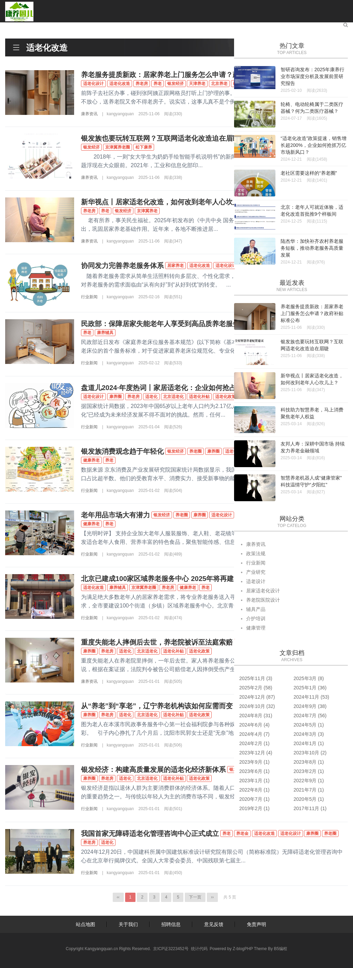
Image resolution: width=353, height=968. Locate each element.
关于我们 (128, 924)
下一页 (195, 897)
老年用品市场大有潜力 (115, 515)
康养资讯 (50, 26)
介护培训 (255, 618)
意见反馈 (213, 924)
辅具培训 (147, 26)
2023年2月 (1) (309, 771)
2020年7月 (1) (254, 799)
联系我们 (320, 26)
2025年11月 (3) (255, 678)
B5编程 (281, 948)
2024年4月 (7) (254, 734)
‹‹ (118, 897)
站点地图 (85, 924)
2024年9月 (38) (310, 706)
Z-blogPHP (243, 948)
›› (212, 897)
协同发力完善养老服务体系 (122, 265)
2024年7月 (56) (310, 715)
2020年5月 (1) (309, 799)
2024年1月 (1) (309, 743)
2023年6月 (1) (254, 771)
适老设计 (114, 26)
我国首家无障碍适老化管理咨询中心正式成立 (150, 833)
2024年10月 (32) (257, 706)
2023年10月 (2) (310, 752)
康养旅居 (212, 26)
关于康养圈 (285, 26)
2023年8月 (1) (309, 762)
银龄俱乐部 (247, 26)
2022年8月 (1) (254, 790)
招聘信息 (171, 924)
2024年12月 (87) (257, 697)
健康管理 (179, 26)
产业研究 (82, 26)
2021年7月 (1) (309, 790)
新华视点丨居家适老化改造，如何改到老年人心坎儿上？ (167, 202)
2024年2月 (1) (254, 743)
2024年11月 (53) (312, 697)
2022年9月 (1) (309, 780)
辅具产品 (255, 609)
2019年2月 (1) (254, 808)
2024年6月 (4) (254, 725)
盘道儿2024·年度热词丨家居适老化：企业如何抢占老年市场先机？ (182, 387)
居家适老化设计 (263, 590)
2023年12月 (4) (255, 752)
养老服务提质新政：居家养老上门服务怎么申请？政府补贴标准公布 (184, 74)
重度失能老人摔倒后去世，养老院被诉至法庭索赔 (157, 642)
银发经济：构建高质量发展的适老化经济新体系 (153, 769)
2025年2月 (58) (255, 687)
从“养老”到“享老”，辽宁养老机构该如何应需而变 (157, 706)
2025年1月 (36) (310, 687)
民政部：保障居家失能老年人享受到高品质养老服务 (160, 323)
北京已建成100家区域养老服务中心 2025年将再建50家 (165, 578)
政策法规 (255, 553)
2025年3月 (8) (309, 678)
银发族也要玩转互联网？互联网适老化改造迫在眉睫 (160, 138)
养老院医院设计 (263, 600)
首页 (22, 26)
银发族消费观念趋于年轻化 (122, 451)
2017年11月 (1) (310, 808)
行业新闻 (89, 296)
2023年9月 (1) (254, 762)
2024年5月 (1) (309, 725)
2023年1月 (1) (254, 780)
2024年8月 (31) (255, 715)
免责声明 (256, 924)
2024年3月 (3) (309, 734)
